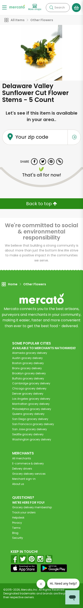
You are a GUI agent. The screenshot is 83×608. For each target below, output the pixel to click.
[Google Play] (54, 568)
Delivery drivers (22, 468)
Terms (16, 528)
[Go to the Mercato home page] (17, 6)
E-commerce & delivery (28, 463)
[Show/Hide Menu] (4, 7)
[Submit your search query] (51, 7)
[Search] (58, 7)
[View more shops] (34, 7)
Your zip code (31, 137)
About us (18, 484)
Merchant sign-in (24, 479)
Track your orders (24, 512)
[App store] (24, 568)
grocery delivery (29, 353)
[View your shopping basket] (76, 7)
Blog (15, 533)
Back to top (41, 204)
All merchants (21, 458)
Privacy (17, 523)
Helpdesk (18, 517)
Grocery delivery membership (32, 507)
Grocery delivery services (29, 474)
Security (17, 538)
